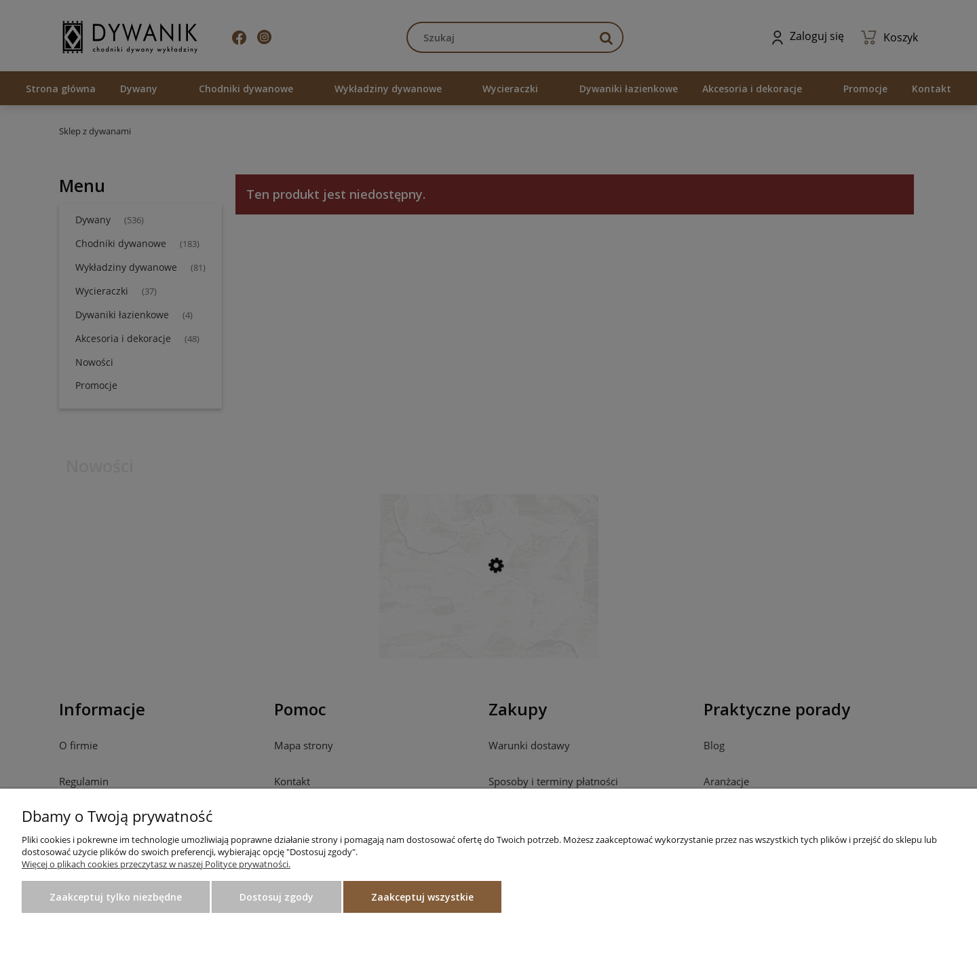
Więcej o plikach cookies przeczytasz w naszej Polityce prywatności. (156, 864)
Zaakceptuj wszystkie (422, 896)
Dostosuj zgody (276, 896)
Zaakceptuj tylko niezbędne (116, 896)
